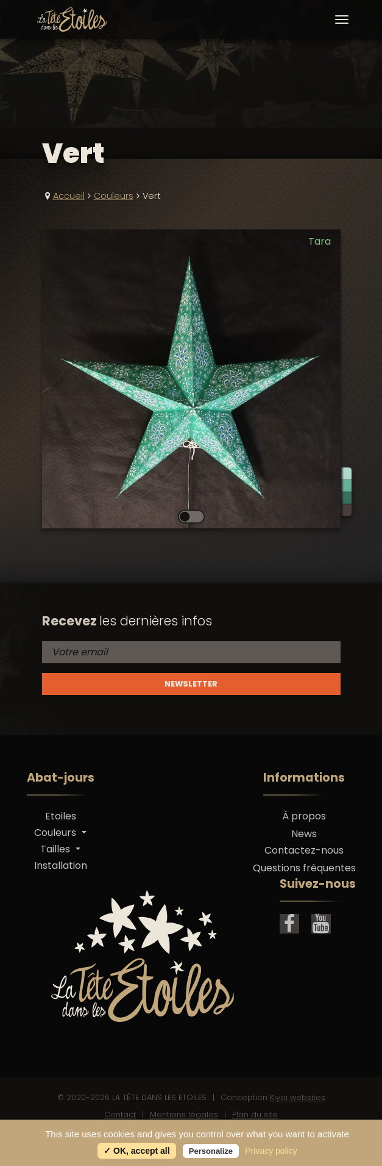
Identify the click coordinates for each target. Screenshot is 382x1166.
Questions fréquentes (304, 868)
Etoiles (60, 816)
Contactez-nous (304, 850)
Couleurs (113, 196)
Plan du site (255, 1114)
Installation (60, 865)
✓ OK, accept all (136, 1151)
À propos (304, 816)
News (304, 834)
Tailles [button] (56, 849)
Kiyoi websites (297, 1097)
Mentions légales (184, 1114)
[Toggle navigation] (342, 19)
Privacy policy (271, 1151)
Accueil (69, 196)
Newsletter (191, 683)
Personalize (211, 1151)
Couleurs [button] (56, 833)
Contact (120, 1114)
